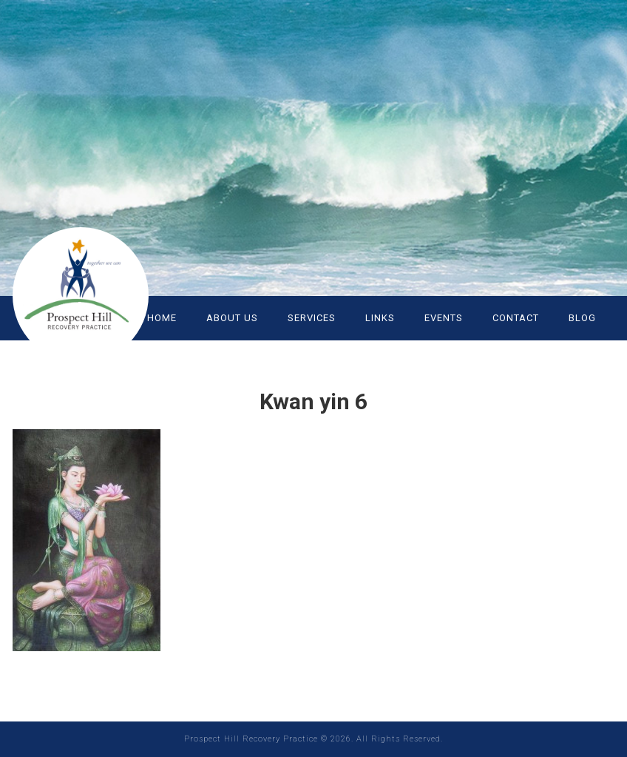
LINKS (380, 317)
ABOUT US (232, 317)
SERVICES (312, 317)
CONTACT (515, 317)
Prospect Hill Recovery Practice (101, 288)
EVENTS (443, 317)
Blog (582, 317)
